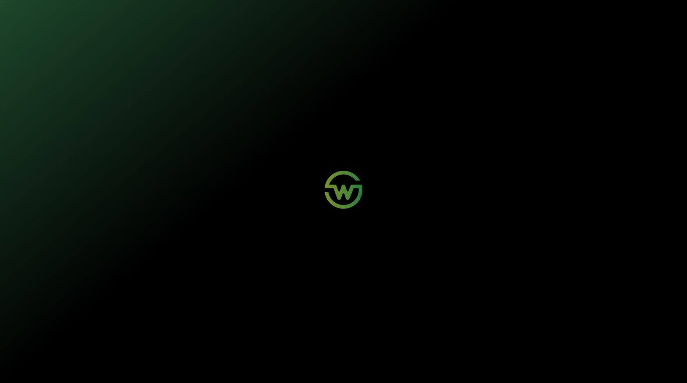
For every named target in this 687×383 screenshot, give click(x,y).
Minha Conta (236, 321)
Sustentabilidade (308, 13)
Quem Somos (375, 313)
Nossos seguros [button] (254, 13)
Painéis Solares (171, 321)
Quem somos (353, 13)
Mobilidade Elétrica (175, 313)
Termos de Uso (258, 366)
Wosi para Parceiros (312, 313)
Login (229, 313)
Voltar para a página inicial (343, 208)
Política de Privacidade (222, 366)
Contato (300, 321)
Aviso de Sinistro (241, 329)
